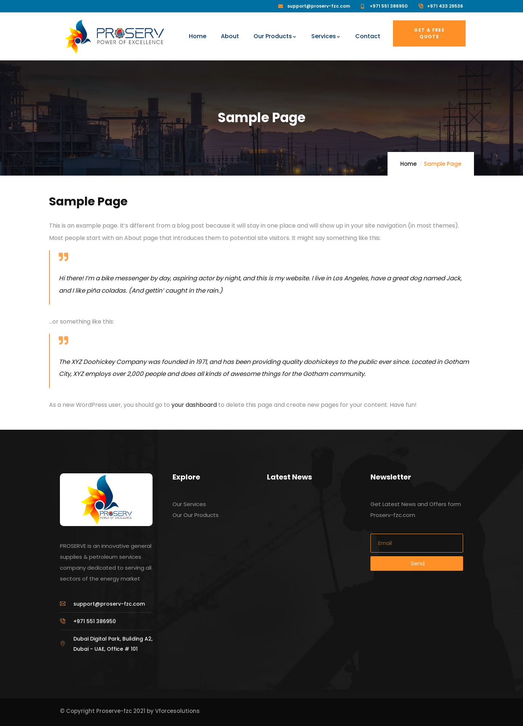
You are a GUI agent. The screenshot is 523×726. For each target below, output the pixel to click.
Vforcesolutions (177, 711)
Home (408, 164)
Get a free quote (429, 33)
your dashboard (194, 405)
